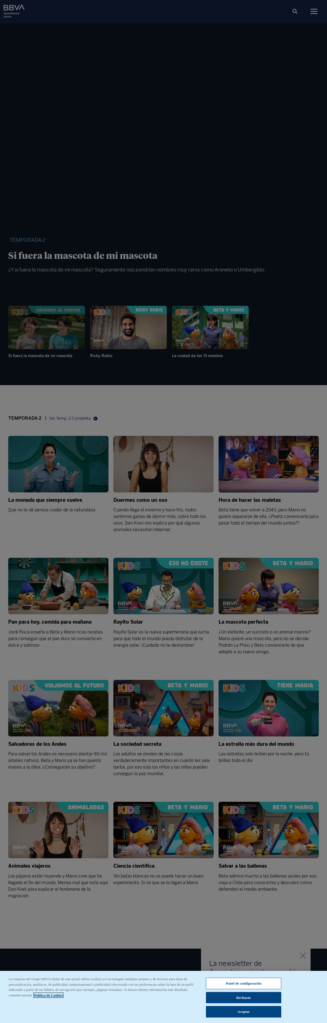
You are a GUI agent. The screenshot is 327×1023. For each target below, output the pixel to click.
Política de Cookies (48, 995)
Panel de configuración (244, 983)
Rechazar (243, 998)
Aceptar (243, 1012)
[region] (163, 997)
